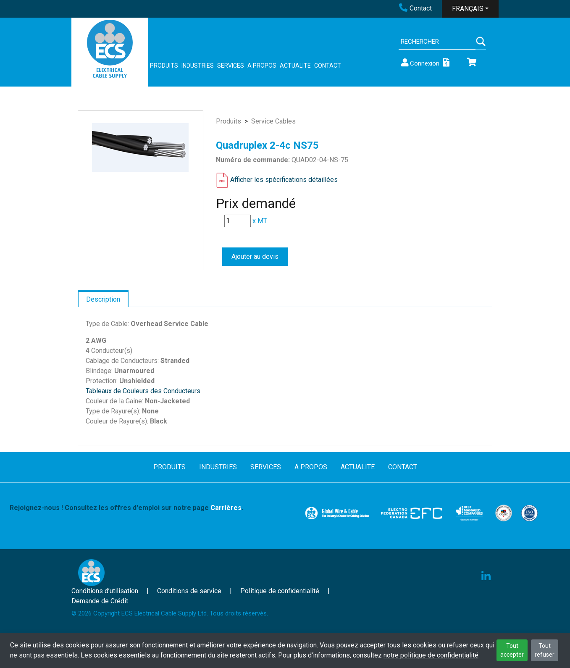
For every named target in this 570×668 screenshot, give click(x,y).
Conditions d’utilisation (104, 591)
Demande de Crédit (99, 601)
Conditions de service (189, 591)
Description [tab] (103, 299)
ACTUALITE (295, 65)
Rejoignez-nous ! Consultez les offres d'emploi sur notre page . (126, 508)
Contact (415, 8)
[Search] (437, 42)
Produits (228, 121)
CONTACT (327, 65)
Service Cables (273, 121)
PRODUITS (164, 65)
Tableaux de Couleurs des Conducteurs (143, 391)
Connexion (419, 62)
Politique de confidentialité (279, 591)
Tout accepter (512, 650)
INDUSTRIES (197, 65)
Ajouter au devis (254, 256)
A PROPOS (261, 65)
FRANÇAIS (467, 9)
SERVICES (230, 65)
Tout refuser (544, 650)
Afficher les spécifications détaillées (284, 180)
